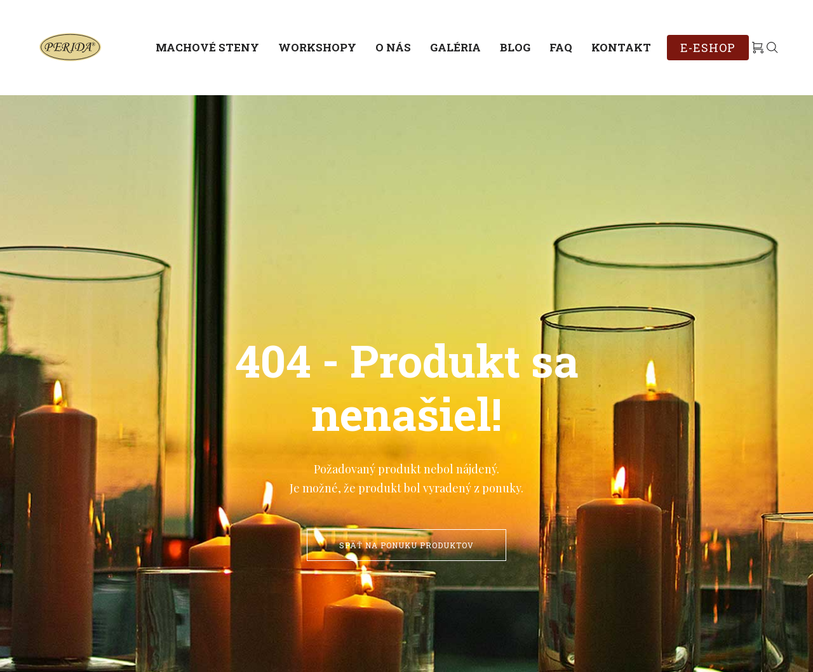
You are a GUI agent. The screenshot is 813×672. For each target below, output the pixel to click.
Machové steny (207, 47)
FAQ (560, 47)
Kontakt (621, 47)
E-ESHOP (708, 47)
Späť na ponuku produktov (406, 545)
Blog (515, 47)
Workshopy (317, 47)
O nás (393, 47)
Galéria (455, 47)
